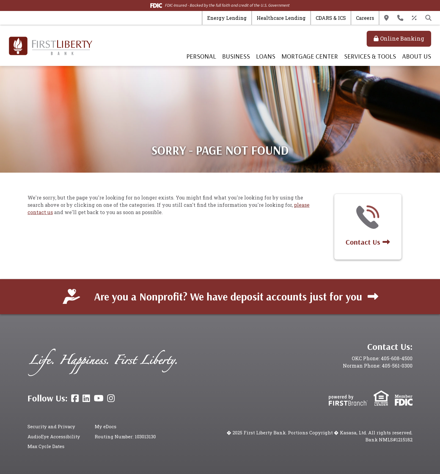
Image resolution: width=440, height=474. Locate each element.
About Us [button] (416, 56)
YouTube (99, 398)
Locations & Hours (386, 18)
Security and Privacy (52, 426)
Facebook (75, 398)
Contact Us (400, 18)
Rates (414, 18)
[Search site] (428, 18)
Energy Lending (227, 18)
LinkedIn (86, 398)
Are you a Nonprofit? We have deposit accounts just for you (228, 296)
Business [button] (236, 56)
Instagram (111, 398)
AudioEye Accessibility (54, 436)
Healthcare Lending (281, 18)
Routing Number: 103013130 (125, 436)
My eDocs (105, 426)
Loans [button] (265, 56)
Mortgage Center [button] (309, 56)
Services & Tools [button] (370, 56)
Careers (365, 18)
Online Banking (402, 38)
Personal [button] (201, 56)
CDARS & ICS (331, 18)
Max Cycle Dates (46, 446)
